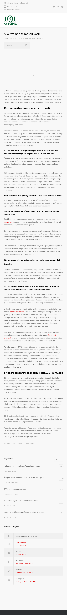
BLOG (15, 39)
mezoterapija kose (17, 312)
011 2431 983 (21, 542)
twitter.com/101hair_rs (24, 572)
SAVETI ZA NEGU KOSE (26, 443)
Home (6, 39)
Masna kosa (9, 222)
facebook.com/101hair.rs (25, 563)
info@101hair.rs (13, 10)
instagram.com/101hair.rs (26, 581)
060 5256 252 (12, 6)
